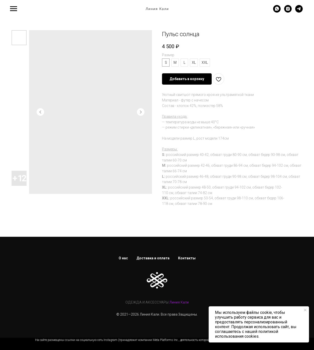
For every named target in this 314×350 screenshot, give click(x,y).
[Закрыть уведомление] (305, 310)
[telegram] (299, 11)
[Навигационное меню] (13, 8)
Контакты (187, 258)
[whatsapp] (277, 11)
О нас (123, 258)
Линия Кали (179, 302)
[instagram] (288, 11)
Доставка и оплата (153, 258)
